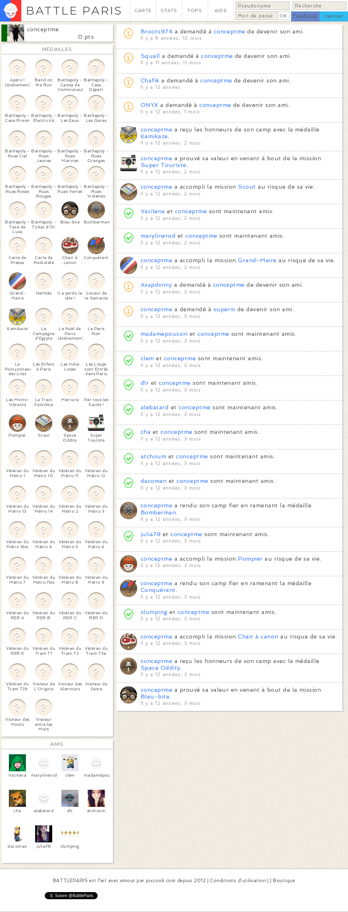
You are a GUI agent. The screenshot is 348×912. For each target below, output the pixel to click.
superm (224, 309)
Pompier (250, 558)
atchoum (153, 456)
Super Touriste (163, 165)
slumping (154, 612)
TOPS (194, 10)
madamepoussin (164, 333)
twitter (334, 16)
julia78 (151, 534)
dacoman (154, 480)
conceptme (43, 29)
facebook (305, 16)
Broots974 (157, 31)
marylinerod (158, 235)
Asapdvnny (156, 284)
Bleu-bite (155, 696)
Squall (150, 56)
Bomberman (158, 512)
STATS (169, 10)
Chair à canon (258, 636)
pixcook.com (160, 880)
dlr (145, 382)
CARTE (143, 10)
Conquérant (158, 590)
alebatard (155, 407)
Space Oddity (160, 667)
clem (147, 358)
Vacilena (153, 211)
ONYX (149, 105)
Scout (247, 186)
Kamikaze (154, 136)
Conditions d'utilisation (238, 880)
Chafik (150, 80)
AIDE (220, 10)
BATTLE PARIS (74, 10)
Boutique (284, 880)
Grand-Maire (257, 260)
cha (146, 431)
